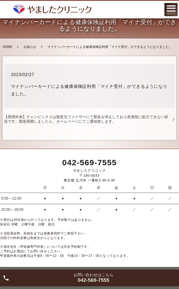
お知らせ (29, 47)
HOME (7, 47)
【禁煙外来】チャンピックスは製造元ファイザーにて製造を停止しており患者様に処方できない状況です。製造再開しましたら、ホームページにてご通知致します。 (86, 119)
